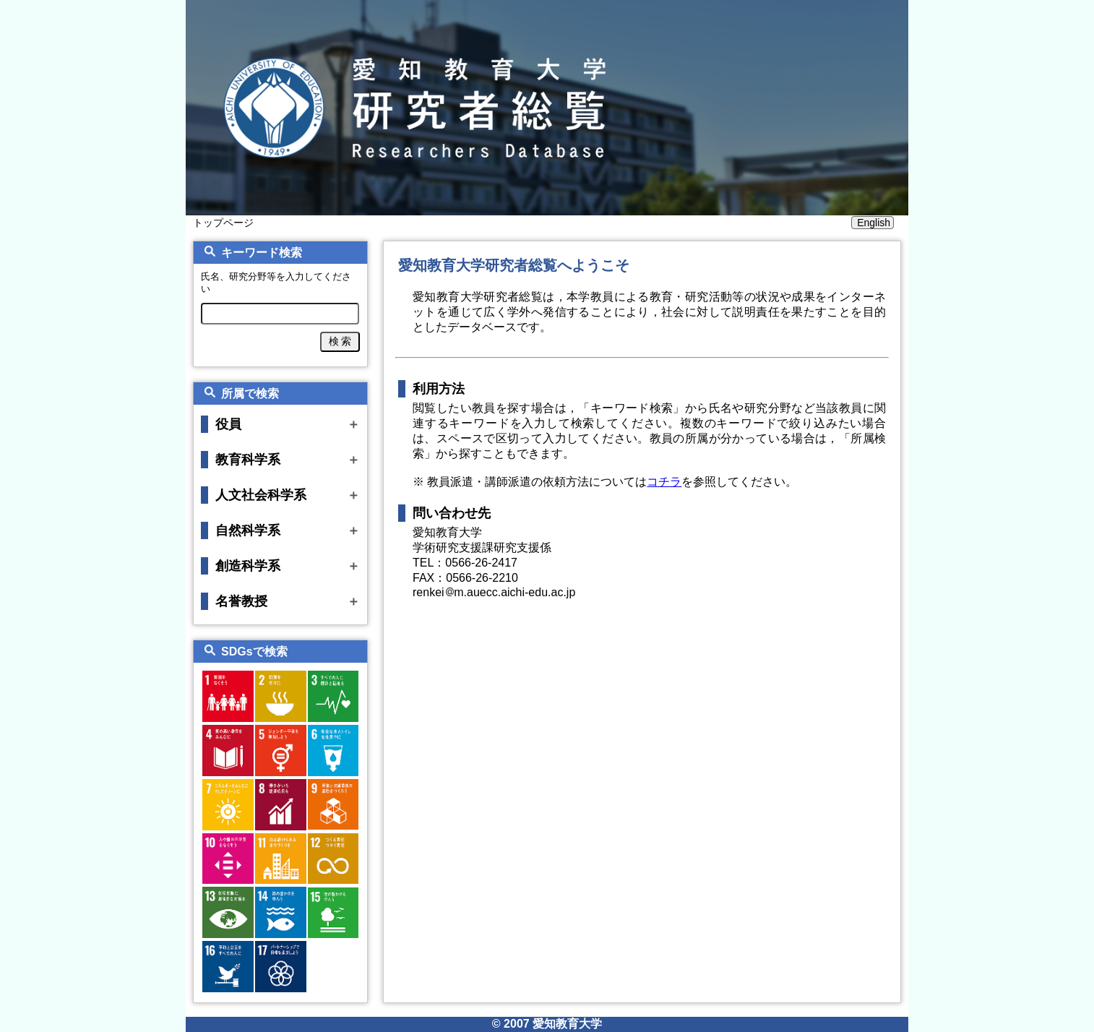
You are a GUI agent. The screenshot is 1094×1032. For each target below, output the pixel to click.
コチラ (664, 482)
